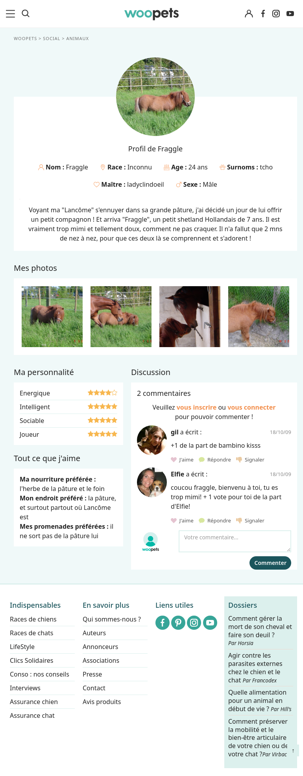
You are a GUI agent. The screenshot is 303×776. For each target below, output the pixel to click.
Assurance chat (32, 715)
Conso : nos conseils (39, 674)
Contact (94, 688)
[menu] (12, 14)
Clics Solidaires (32, 660)
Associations (101, 660)
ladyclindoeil (145, 184)
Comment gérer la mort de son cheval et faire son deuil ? (260, 630)
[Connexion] (248, 13)
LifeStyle (22, 646)
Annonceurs (100, 646)
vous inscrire (197, 407)
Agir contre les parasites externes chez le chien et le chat (255, 667)
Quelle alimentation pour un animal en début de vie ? (260, 701)
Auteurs (94, 633)
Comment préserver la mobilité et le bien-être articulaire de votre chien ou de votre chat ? (258, 737)
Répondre (215, 459)
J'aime (183, 459)
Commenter (270, 562)
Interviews (25, 688)
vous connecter (251, 407)
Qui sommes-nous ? (112, 619)
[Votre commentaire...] (235, 541)
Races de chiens (33, 619)
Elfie (177, 474)
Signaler (250, 459)
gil (175, 432)
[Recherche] (26, 14)
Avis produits (102, 701)
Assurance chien (34, 701)
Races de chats (31, 633)
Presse (92, 674)
